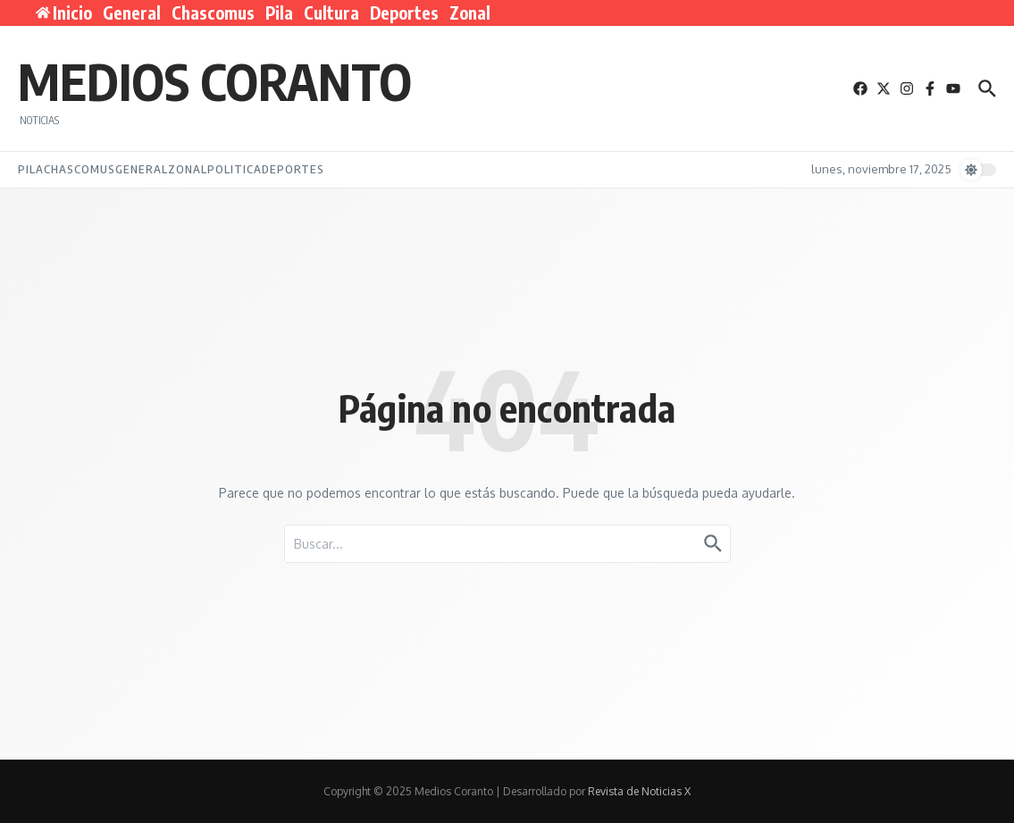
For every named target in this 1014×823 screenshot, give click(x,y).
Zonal (469, 12)
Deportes (404, 12)
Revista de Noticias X (639, 791)
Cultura (331, 12)
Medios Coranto (215, 80)
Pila (279, 12)
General (132, 12)
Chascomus (213, 12)
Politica (234, 169)
